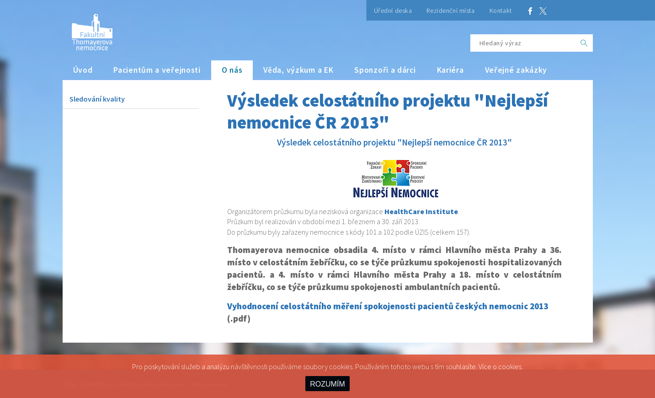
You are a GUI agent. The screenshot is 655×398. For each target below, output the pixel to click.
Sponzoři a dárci (384, 70)
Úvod (83, 70)
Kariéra (450, 70)
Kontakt (501, 10)
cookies (510, 366)
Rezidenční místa (450, 10)
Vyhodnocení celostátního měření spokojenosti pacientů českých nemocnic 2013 (387, 306)
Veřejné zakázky (516, 70)
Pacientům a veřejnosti (157, 70)
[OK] (584, 43)
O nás (232, 70)
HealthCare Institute (421, 211)
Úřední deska (393, 10)
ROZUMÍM (327, 384)
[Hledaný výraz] (522, 43)
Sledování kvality (97, 98)
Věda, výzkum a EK (298, 70)
